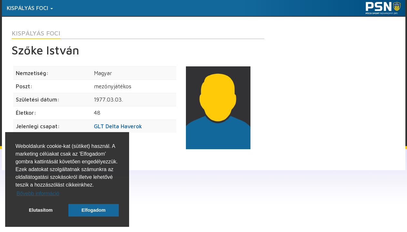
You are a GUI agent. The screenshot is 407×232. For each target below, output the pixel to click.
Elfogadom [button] (94, 210)
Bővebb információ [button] (37, 193)
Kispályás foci (30, 8)
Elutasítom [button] (41, 210)
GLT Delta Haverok (118, 126)
